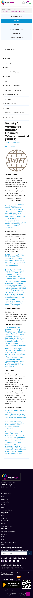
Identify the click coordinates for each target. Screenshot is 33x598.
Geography (8, 99)
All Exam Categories (8, 531)
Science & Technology (12, 85)
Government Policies (12, 94)
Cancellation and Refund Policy (16, 595)
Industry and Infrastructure (14, 113)
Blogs (3, 507)
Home (3, 497)
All (6, 54)
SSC (2, 545)
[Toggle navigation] (30, 2)
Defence (4, 537)
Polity (7, 67)
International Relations (13, 72)
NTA (2, 539)
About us (4, 499)
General (7, 58)
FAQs (3, 504)
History (7, 76)
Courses (4, 518)
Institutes (4, 515)
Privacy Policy (23, 593)
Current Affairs (11, 9)
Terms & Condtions (10, 593)
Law (6, 81)
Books (3, 523)
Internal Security (10, 103)
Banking (4, 534)
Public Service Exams (8, 542)
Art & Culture (9, 117)
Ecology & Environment (13, 90)
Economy (8, 63)
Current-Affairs (6, 526)
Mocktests (5, 521)
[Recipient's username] (14, 553)
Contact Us (5, 502)
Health (7, 108)
